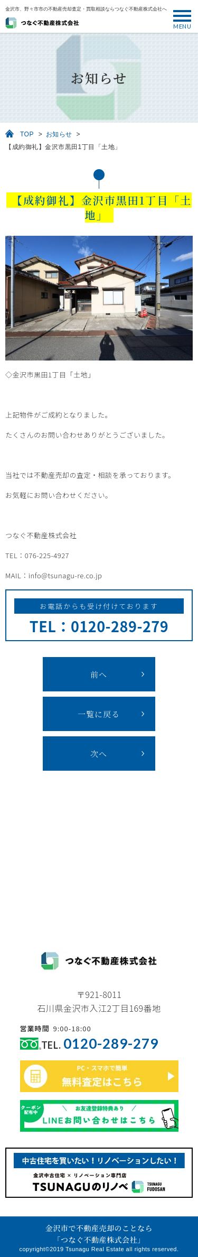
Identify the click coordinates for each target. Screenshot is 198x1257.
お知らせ (59, 134)
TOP (27, 134)
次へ (98, 753)
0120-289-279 (110, 1044)
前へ (98, 674)
